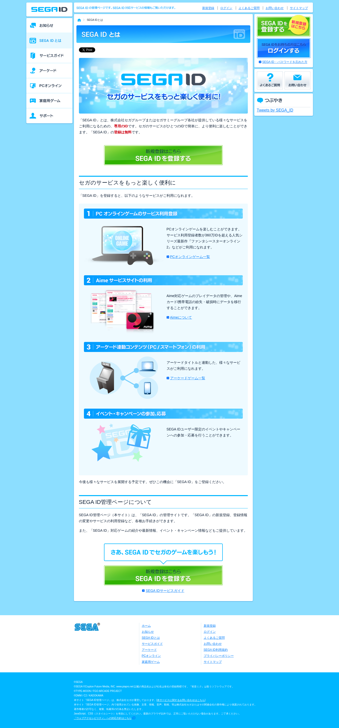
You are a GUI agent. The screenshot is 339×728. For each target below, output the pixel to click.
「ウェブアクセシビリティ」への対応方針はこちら (103, 718)
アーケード (149, 650)
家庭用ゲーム (151, 662)
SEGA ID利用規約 (216, 650)
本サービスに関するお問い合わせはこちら (181, 700)
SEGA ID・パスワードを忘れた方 (284, 62)
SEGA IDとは (151, 638)
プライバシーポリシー (219, 656)
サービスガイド (152, 644)
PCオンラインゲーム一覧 (190, 257)
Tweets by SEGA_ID (275, 110)
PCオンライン (151, 656)
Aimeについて (181, 317)
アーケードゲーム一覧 (187, 378)
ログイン (226, 8)
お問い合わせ (275, 8)
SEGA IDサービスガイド (165, 591)
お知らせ (148, 631)
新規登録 (208, 8)
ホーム (146, 625)
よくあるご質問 (249, 8)
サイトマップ (299, 8)
